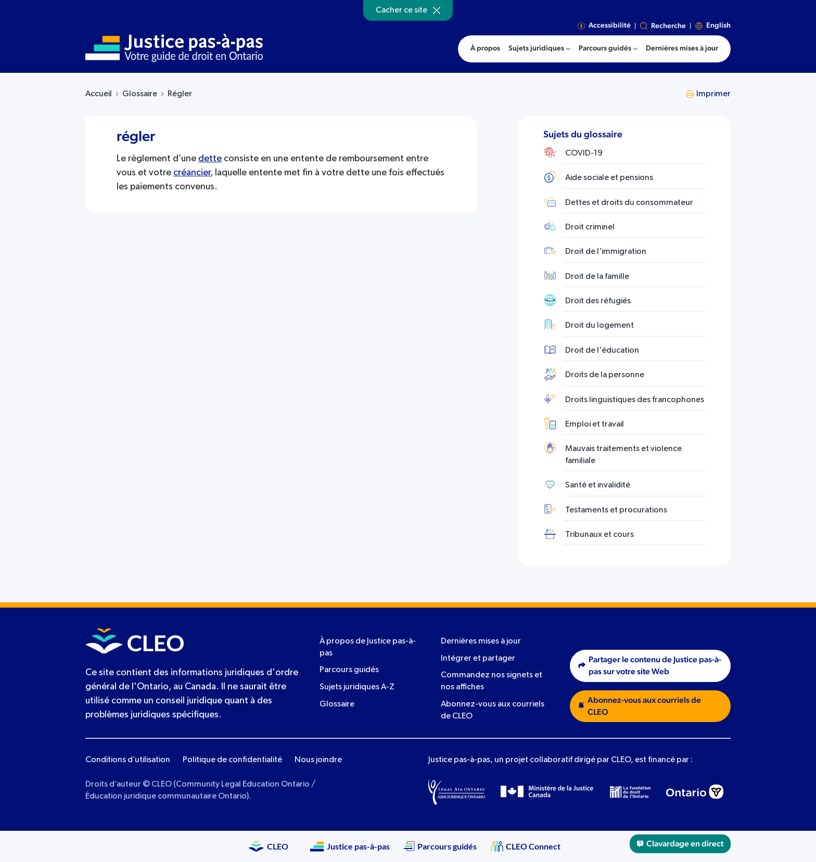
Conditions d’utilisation (127, 760)
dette (210, 158)
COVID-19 (584, 153)
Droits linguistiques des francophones (634, 400)
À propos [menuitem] (485, 48)
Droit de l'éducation (602, 350)
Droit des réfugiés (598, 301)
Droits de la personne (604, 375)
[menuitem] (539, 49)
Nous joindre (318, 760)
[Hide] (436, 10)
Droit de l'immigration (605, 252)
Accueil (98, 94)
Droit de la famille (597, 277)
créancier (191, 172)
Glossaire (139, 94)
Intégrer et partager (478, 658)
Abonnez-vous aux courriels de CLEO (639, 706)
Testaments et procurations (616, 510)
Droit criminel (590, 227)
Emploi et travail (594, 424)
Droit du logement (599, 325)
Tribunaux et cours (599, 535)
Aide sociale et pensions (609, 178)
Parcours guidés (349, 670)
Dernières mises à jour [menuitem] (682, 48)
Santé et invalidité (597, 485)
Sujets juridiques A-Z (357, 687)
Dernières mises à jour (481, 641)
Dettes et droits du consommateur (629, 203)
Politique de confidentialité (232, 760)
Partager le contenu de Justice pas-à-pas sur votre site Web (649, 665)
